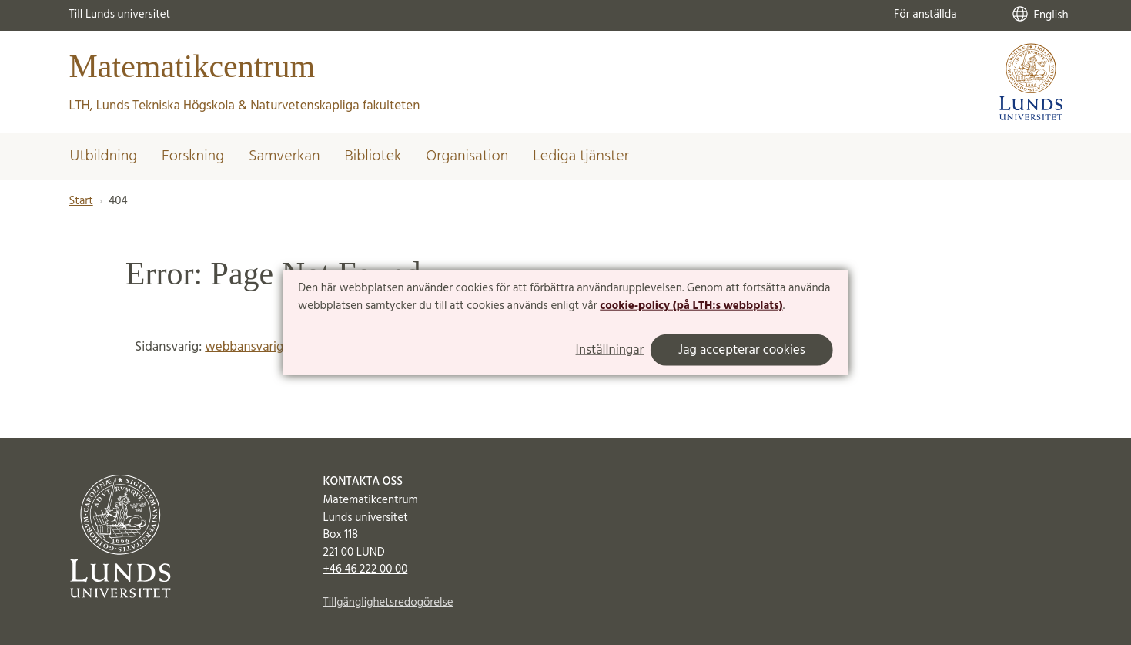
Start (81, 201)
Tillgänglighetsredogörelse (388, 602)
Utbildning (104, 156)
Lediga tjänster (581, 156)
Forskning (193, 156)
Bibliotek (373, 156)
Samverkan (284, 156)
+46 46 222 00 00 (365, 569)
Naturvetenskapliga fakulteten (335, 106)
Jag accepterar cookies (741, 350)
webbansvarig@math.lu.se (278, 347)
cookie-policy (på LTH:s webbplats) (691, 306)
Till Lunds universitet (120, 14)
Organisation (467, 156)
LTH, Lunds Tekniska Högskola (152, 106)
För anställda (925, 14)
